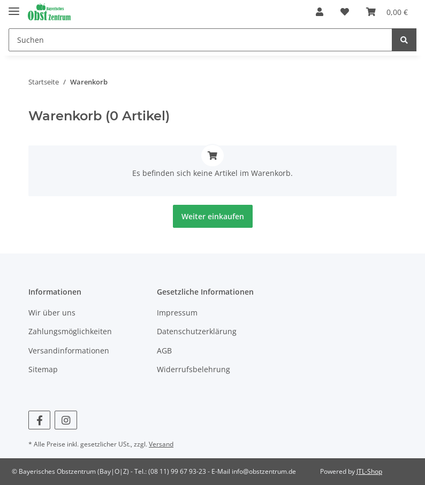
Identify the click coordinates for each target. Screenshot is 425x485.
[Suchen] (200, 39)
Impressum (177, 312)
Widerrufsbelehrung (193, 369)
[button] (319, 11)
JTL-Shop (369, 471)
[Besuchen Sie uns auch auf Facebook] (39, 420)
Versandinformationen (68, 350)
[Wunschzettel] (345, 11)
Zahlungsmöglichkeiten (70, 331)
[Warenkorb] (387, 11)
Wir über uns (51, 312)
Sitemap (43, 369)
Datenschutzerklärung (197, 331)
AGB (164, 350)
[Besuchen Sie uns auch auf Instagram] (66, 420)
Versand (161, 444)
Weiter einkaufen (212, 216)
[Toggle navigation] (14, 6)
